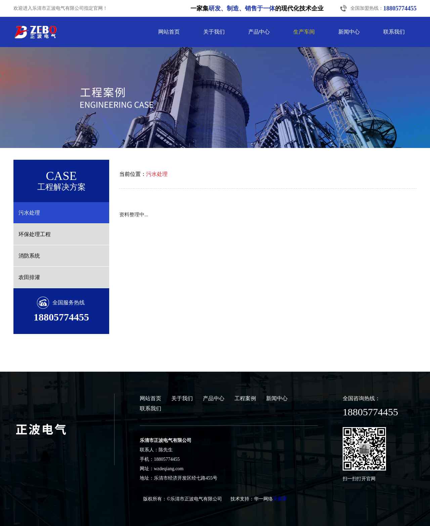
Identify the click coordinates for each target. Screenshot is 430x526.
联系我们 (394, 32)
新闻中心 (349, 32)
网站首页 (169, 32)
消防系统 (29, 256)
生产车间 (304, 32)
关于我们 (214, 32)
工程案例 (245, 398)
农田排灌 (29, 277)
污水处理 (29, 213)
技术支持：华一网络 (251, 498)
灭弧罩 (280, 498)
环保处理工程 (34, 234)
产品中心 (259, 32)
